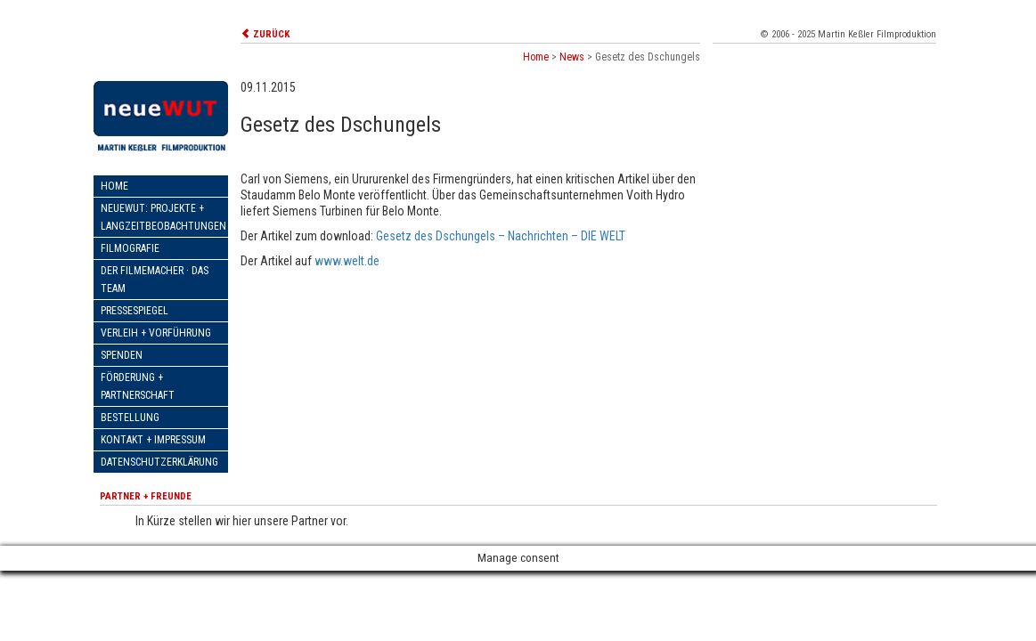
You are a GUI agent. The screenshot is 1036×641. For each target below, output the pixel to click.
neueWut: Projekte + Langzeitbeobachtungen (163, 217)
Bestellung (130, 417)
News (571, 57)
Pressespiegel (134, 310)
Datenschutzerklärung (159, 462)
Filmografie (130, 248)
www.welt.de (346, 261)
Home (114, 186)
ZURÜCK (265, 34)
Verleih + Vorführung (156, 333)
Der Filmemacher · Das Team (154, 279)
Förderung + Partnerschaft (138, 386)
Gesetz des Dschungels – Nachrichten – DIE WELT (500, 236)
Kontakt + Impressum (153, 440)
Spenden (122, 355)
